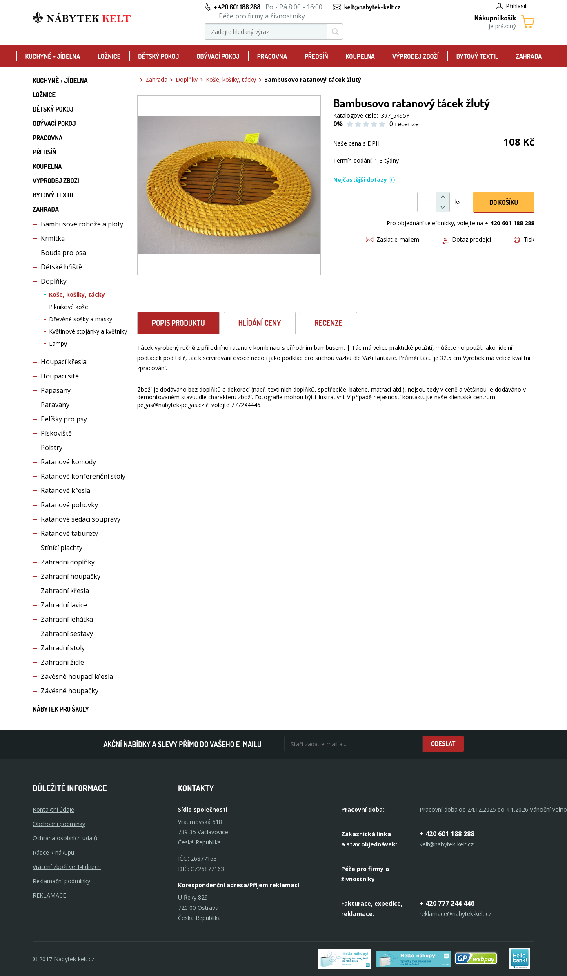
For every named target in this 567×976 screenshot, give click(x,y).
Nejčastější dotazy (364, 180)
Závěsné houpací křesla (77, 676)
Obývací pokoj (218, 56)
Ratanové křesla (65, 490)
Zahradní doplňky (68, 561)
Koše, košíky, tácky (77, 294)
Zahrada (529, 56)
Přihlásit (511, 6)
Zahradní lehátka (67, 619)
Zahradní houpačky (70, 576)
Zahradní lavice (64, 604)
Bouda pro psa (63, 252)
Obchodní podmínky (59, 824)
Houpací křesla (64, 361)
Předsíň (316, 56)
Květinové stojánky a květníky (88, 331)
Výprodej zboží (415, 56)
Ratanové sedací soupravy (80, 519)
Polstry (51, 447)
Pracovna (272, 56)
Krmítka (53, 238)
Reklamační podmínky (61, 881)
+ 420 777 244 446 (447, 903)
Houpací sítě (60, 376)
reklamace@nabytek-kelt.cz (455, 914)
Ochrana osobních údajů (65, 838)
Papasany (56, 390)
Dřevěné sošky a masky (80, 319)
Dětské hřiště (61, 266)
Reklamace (49, 895)
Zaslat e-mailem (392, 239)
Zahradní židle (62, 662)
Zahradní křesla (65, 590)
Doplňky (54, 281)
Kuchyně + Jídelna (52, 56)
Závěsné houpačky (69, 690)
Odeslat (443, 744)
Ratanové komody (68, 461)
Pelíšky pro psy (64, 418)
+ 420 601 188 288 (237, 7)
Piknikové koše (68, 307)
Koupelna (360, 56)
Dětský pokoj (158, 56)
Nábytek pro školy (61, 709)
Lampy (58, 343)
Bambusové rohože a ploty (82, 223)
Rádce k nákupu (53, 852)
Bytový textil (477, 56)
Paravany (55, 404)
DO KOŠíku (503, 202)
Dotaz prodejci (466, 239)
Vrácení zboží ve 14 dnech (67, 867)
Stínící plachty (61, 547)
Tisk (524, 239)
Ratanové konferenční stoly (83, 476)
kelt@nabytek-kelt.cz (372, 7)
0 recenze (404, 123)
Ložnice (109, 56)
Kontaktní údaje (53, 809)
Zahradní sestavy (67, 633)
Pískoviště (56, 433)
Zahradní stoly (63, 647)
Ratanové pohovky (69, 504)
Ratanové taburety (69, 533)
